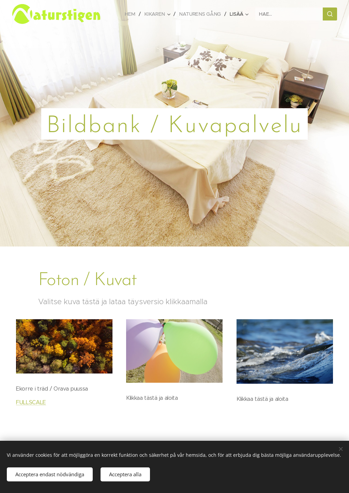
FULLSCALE (31, 402)
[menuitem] (133, 14)
